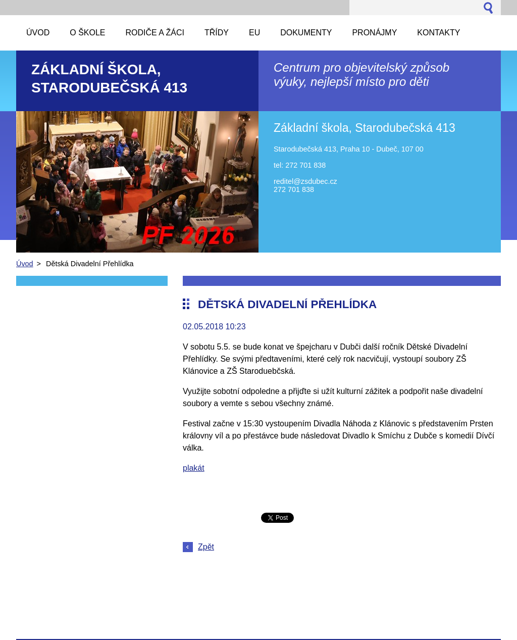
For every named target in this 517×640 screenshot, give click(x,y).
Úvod (24, 264)
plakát (193, 468)
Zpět (206, 547)
